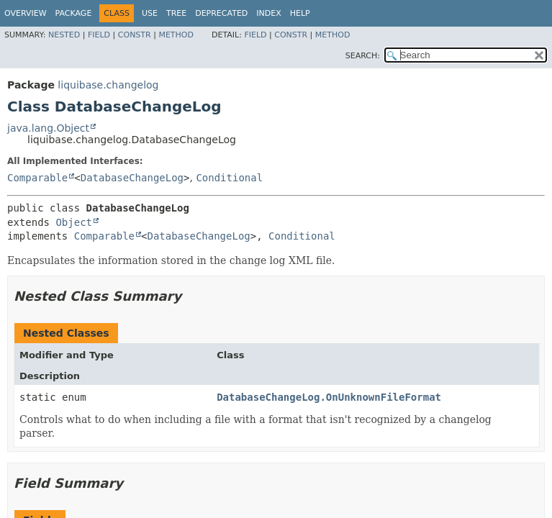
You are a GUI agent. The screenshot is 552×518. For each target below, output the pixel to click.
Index (268, 13)
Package (73, 13)
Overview (25, 13)
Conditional (229, 177)
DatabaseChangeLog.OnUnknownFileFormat (329, 397)
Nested (64, 35)
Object (73, 222)
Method (176, 35)
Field (99, 35)
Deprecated (221, 13)
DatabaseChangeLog (132, 177)
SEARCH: (362, 55)
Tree (176, 13)
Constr (134, 35)
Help (300, 13)
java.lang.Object (48, 128)
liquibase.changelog (108, 85)
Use (150, 13)
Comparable (37, 177)
